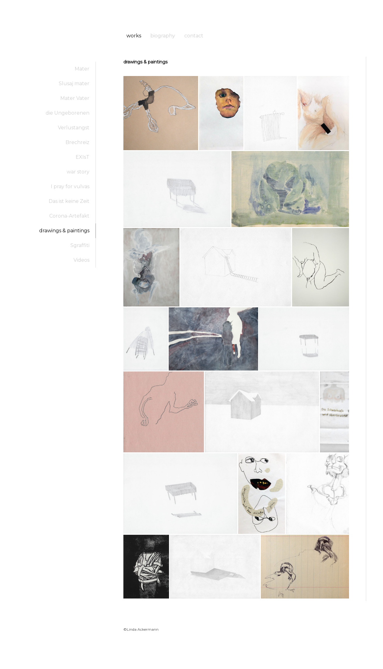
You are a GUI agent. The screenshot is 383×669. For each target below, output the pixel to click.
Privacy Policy (150, 652)
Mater (82, 69)
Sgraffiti (79, 245)
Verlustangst (73, 128)
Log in (360, 658)
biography (162, 36)
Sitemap (205, 652)
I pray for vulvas (70, 186)
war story (78, 172)
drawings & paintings (64, 231)
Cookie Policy (180, 652)
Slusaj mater (74, 83)
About (128, 652)
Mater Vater (74, 98)
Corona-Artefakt (69, 216)
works (133, 36)
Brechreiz (77, 142)
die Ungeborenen (67, 113)
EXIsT (82, 157)
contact (193, 36)
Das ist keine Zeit (69, 201)
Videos (81, 260)
